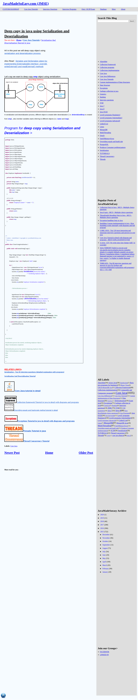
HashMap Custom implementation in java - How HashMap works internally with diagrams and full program (117, 226)
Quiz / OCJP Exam (88, 9)
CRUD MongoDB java (105, 387)
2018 (102, 521)
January (105, 572)
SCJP (113, 430)
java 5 (129, 435)
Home (49, 452)
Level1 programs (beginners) (110, 115)
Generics (103, 94)
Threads (103, 159)
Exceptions (104, 88)
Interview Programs (69, 9)
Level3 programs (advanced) (110, 121)
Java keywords (110, 415)
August (104, 548)
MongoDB (103, 130)
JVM (101, 103)
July (103, 551)
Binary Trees (125, 385)
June (104, 555)
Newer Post (12, 452)
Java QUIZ (104, 112)
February (105, 569)
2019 (102, 518)
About (123, 9)
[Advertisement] (44, 20)
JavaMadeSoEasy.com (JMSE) (26, 3)
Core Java (13, 446)
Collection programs (107, 67)
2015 (102, 532)
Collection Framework (108, 64)
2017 (102, 525)
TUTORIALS (105, 153)
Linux (102, 127)
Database (103, 9)
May (104, 558)
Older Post (86, 452)
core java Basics (118, 435)
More (114, 9)
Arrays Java (112, 383)
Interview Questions (50, 9)
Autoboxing (124, 383)
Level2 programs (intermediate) (111, 118)
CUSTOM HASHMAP (11, 9)
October (105, 541)
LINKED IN (104, 655)
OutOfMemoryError (107, 139)
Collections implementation (109, 70)
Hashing (103, 97)
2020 (102, 515)
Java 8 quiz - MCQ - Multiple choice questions (116, 212)
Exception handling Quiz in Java (111, 220)
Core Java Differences (107, 76)
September (106, 545)
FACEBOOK (104, 652)
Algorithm (103, 61)
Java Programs (124, 413)
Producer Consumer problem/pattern (113, 147)
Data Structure (105, 85)
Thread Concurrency (107, 156)
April (104, 562)
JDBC (110, 408)
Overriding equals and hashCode (111, 141)
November (106, 538)
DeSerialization (120, 401)
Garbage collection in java (109, 91)
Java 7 (102, 106)
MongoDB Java (122, 423)
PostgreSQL (104, 144)
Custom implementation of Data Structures (115, 82)
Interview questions (107, 100)
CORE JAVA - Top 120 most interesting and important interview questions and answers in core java (117, 233)
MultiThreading (105, 133)
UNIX (108, 435)
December (106, 534)
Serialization (104, 150)
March (104, 565)
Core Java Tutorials (31, 9)
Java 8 (102, 109)
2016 (102, 528)
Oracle (102, 135)
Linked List (104, 124)
